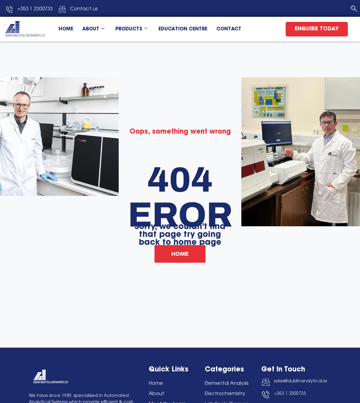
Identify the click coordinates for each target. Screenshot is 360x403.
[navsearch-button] (354, 9)
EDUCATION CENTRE (182, 29)
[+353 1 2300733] (266, 394)
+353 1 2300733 (290, 394)
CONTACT (228, 29)
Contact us (83, 9)
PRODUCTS (131, 29)
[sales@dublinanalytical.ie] (266, 382)
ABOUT (93, 29)
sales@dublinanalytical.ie (300, 381)
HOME (66, 29)
